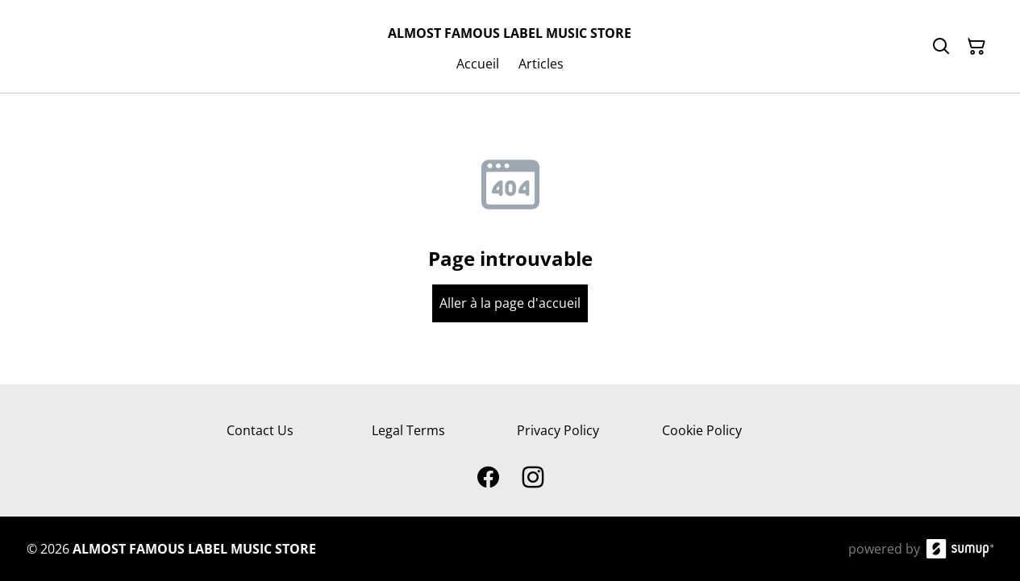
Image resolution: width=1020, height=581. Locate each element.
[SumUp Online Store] (960, 548)
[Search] (941, 46)
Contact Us (260, 430)
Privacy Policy (558, 430)
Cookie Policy (702, 430)
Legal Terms (408, 430)
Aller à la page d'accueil (510, 303)
